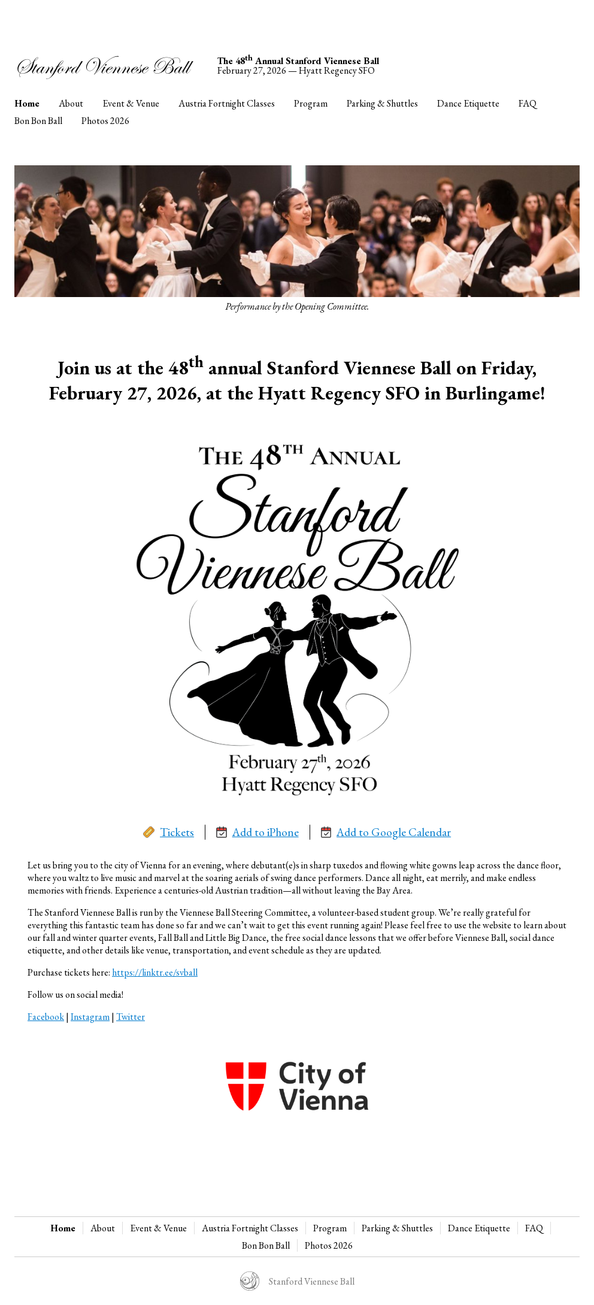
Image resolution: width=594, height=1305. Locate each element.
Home (27, 103)
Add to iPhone (257, 832)
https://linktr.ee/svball (155, 972)
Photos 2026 (105, 120)
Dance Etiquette (468, 103)
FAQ (528, 103)
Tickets (168, 832)
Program (311, 103)
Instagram (90, 1016)
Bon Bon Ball (38, 120)
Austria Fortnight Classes (226, 103)
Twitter (130, 1016)
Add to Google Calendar (386, 832)
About (71, 103)
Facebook (46, 1016)
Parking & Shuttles (382, 103)
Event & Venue (130, 103)
